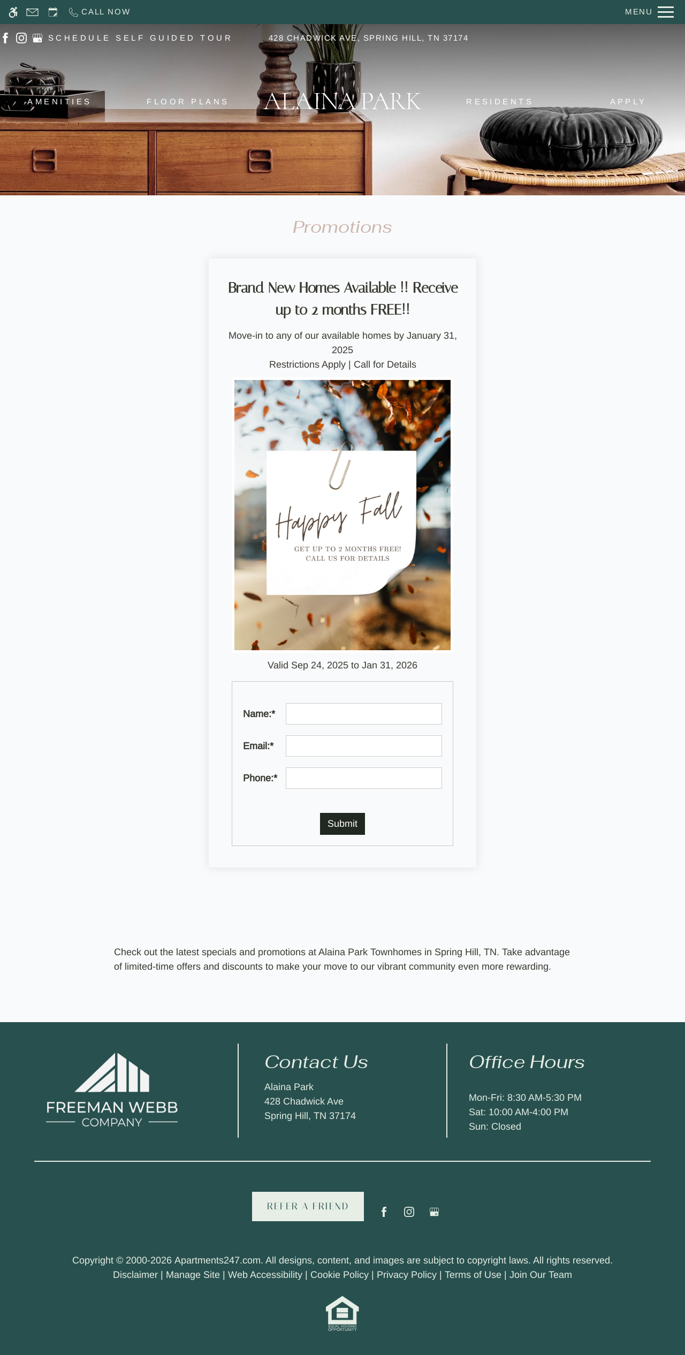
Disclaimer (135, 1274)
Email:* (258, 746)
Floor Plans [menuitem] (188, 101)
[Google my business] (434, 1216)
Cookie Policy (339, 1274)
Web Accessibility (265, 1274)
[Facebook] (384, 1216)
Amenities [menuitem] (59, 101)
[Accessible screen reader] (13, 12)
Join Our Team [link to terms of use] (540, 1274)
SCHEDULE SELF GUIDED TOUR (140, 37)
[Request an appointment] (53, 12)
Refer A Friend (307, 1206)
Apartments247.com (217, 1260)
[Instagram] (409, 1216)
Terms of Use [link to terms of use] (473, 1274)
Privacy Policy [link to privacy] (407, 1274)
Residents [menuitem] (500, 101)
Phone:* (260, 778)
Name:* (259, 714)
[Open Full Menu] (649, 12)
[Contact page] (32, 12)
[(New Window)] (5, 37)
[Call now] (99, 12)
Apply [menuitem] (628, 101)
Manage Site (193, 1274)
